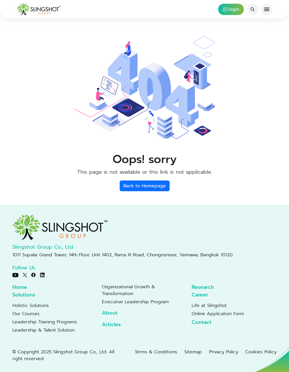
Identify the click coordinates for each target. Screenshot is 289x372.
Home (19, 287)
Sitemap (193, 352)
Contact (201, 322)
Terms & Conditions (156, 352)
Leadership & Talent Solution (43, 330)
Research (203, 287)
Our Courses (26, 313)
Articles (111, 324)
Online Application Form (218, 313)
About (110, 313)
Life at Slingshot (209, 305)
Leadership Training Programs (44, 322)
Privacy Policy (223, 352)
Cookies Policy (261, 352)
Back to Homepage (144, 185)
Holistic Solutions (30, 305)
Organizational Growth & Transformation (128, 290)
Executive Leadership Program (135, 301)
